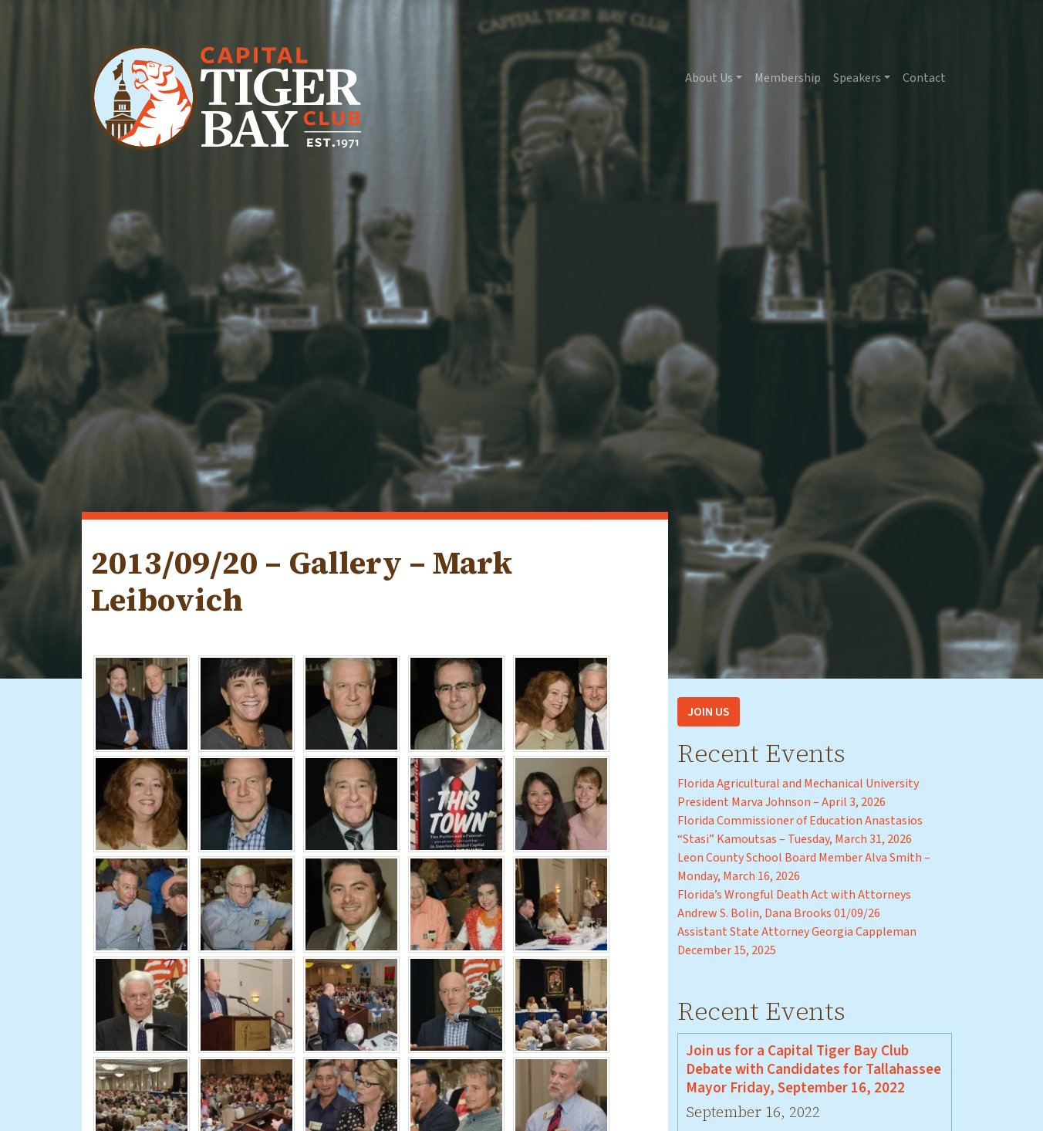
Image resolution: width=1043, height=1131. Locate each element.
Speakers (857, 77)
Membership (787, 77)
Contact (924, 77)
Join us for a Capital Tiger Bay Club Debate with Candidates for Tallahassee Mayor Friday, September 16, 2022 (813, 1069)
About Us (709, 77)
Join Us (708, 711)
